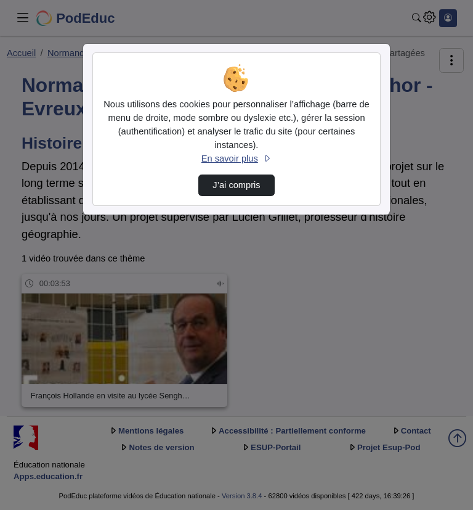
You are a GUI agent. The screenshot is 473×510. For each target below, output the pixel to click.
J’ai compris (236, 185)
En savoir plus (236, 158)
